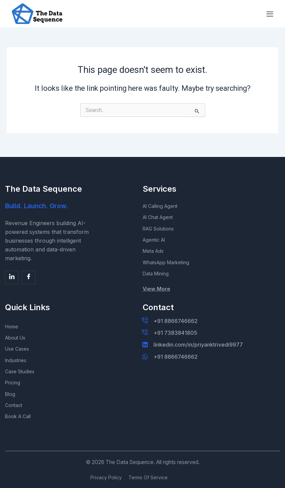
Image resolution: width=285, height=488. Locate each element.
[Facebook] (12, 273)
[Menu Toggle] (269, 13)
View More (156, 286)
